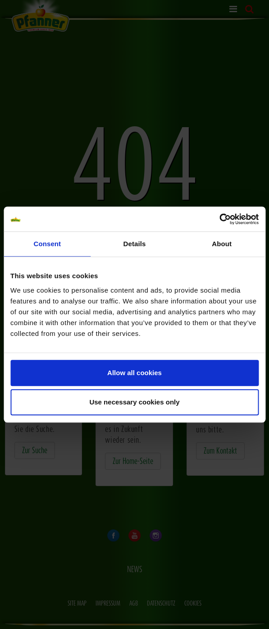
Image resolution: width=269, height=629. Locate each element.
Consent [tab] (47, 244)
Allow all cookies (134, 372)
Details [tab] (134, 244)
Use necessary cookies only (134, 402)
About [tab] (222, 244)
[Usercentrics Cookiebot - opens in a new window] (219, 219)
